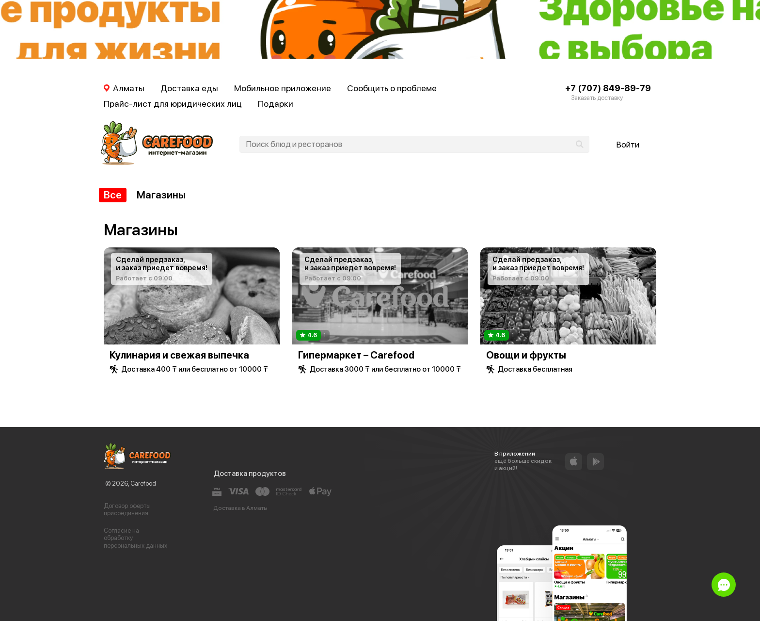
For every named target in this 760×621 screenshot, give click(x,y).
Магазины (161, 195)
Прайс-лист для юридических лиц (173, 103)
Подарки (275, 103)
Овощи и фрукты (526, 355)
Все (113, 195)
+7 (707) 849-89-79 (608, 88)
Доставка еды (189, 88)
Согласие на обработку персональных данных (135, 538)
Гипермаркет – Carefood (356, 355)
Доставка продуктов (250, 473)
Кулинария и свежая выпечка (179, 355)
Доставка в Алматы (240, 508)
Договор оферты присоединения (127, 509)
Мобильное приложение (282, 88)
